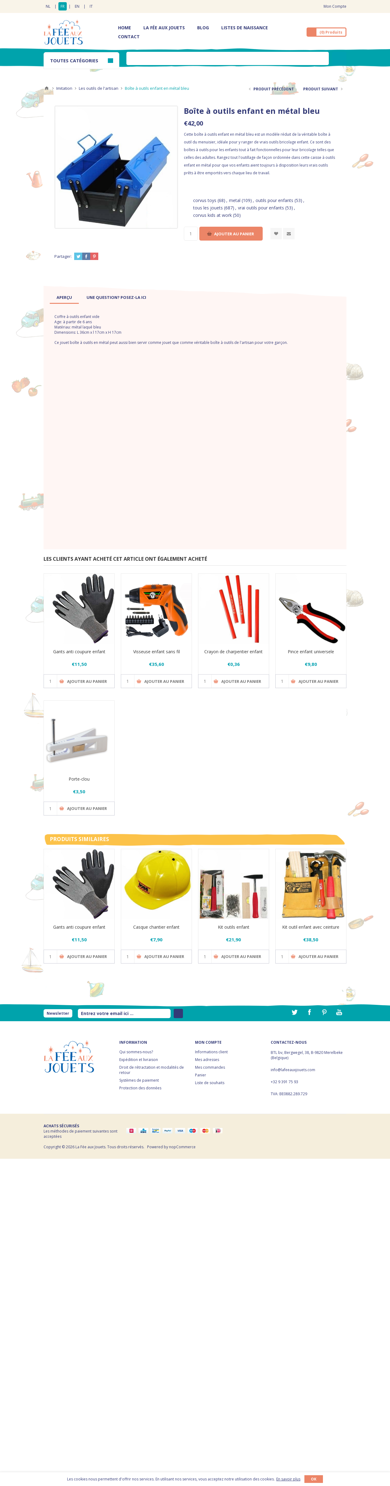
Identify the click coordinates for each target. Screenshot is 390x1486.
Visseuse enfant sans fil (156, 651)
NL (48, 6)
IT (91, 6)
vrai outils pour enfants (261, 208)
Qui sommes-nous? (136, 1052)
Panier (200, 1075)
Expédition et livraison (138, 1059)
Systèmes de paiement (139, 1080)
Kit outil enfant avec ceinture (310, 927)
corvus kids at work (212, 215)
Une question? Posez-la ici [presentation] (116, 297)
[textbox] (227, 58)
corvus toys (204, 200)
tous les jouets (208, 208)
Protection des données (140, 1088)
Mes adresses (207, 1059)
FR (63, 6)
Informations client (211, 1052)
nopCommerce (182, 1147)
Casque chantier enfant (156, 927)
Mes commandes (210, 1067)
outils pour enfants (274, 200)
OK (313, 1479)
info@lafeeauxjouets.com (293, 1069)
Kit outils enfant (233, 927)
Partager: (63, 256)
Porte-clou (79, 779)
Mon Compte (335, 6)
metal (234, 200)
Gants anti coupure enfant (79, 651)
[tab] (64, 297)
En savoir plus (288, 1479)
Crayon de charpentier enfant (233, 651)
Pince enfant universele (311, 651)
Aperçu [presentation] (64, 297)
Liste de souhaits (209, 1082)
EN (77, 6)
